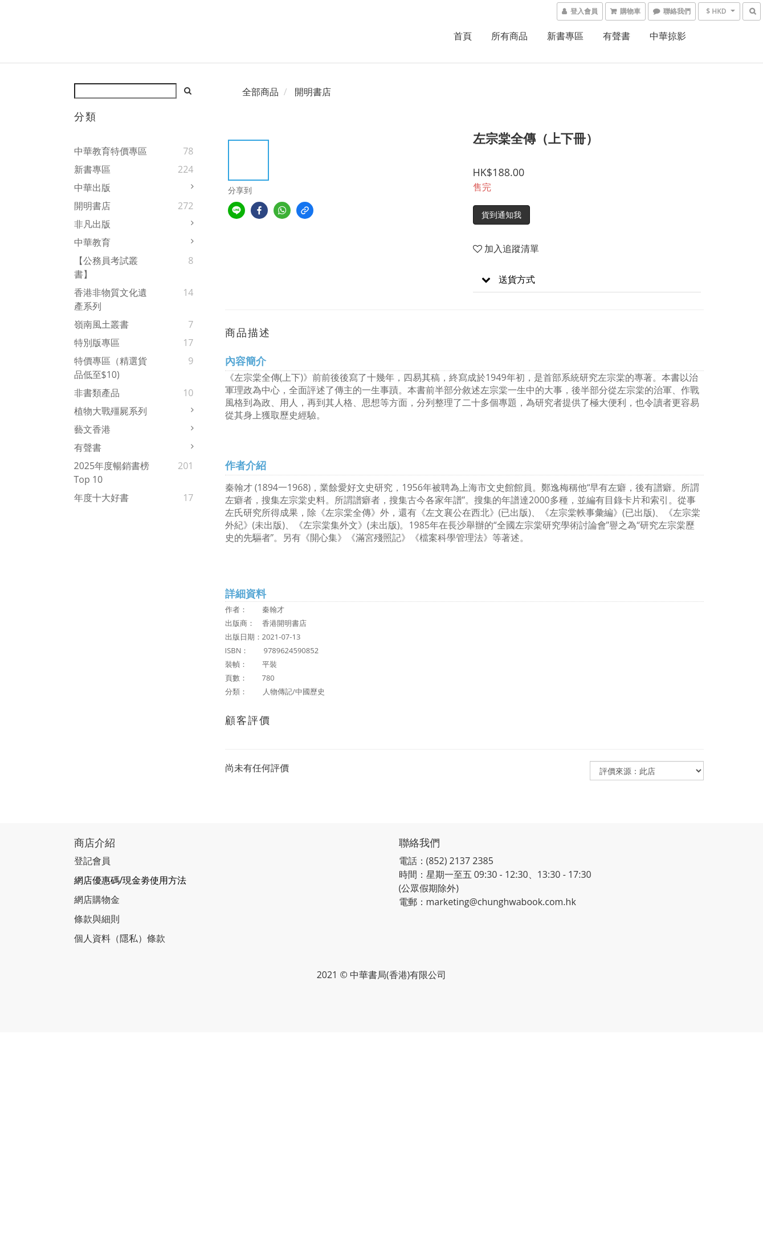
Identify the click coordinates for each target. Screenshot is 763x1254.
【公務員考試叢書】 (106, 267)
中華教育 (92, 242)
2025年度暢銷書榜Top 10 (112, 472)
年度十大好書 (101, 497)
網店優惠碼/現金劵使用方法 (130, 880)
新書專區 (565, 36)
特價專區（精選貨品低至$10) (110, 368)
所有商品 (509, 36)
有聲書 (616, 36)
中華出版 (92, 187)
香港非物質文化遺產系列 (110, 299)
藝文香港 (92, 429)
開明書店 (92, 205)
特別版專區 (97, 342)
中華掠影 (668, 36)
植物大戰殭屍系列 (110, 411)
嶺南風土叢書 (101, 324)
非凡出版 (92, 224)
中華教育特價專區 (110, 151)
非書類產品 (97, 392)
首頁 (463, 36)
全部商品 (260, 91)
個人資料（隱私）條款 (119, 938)
